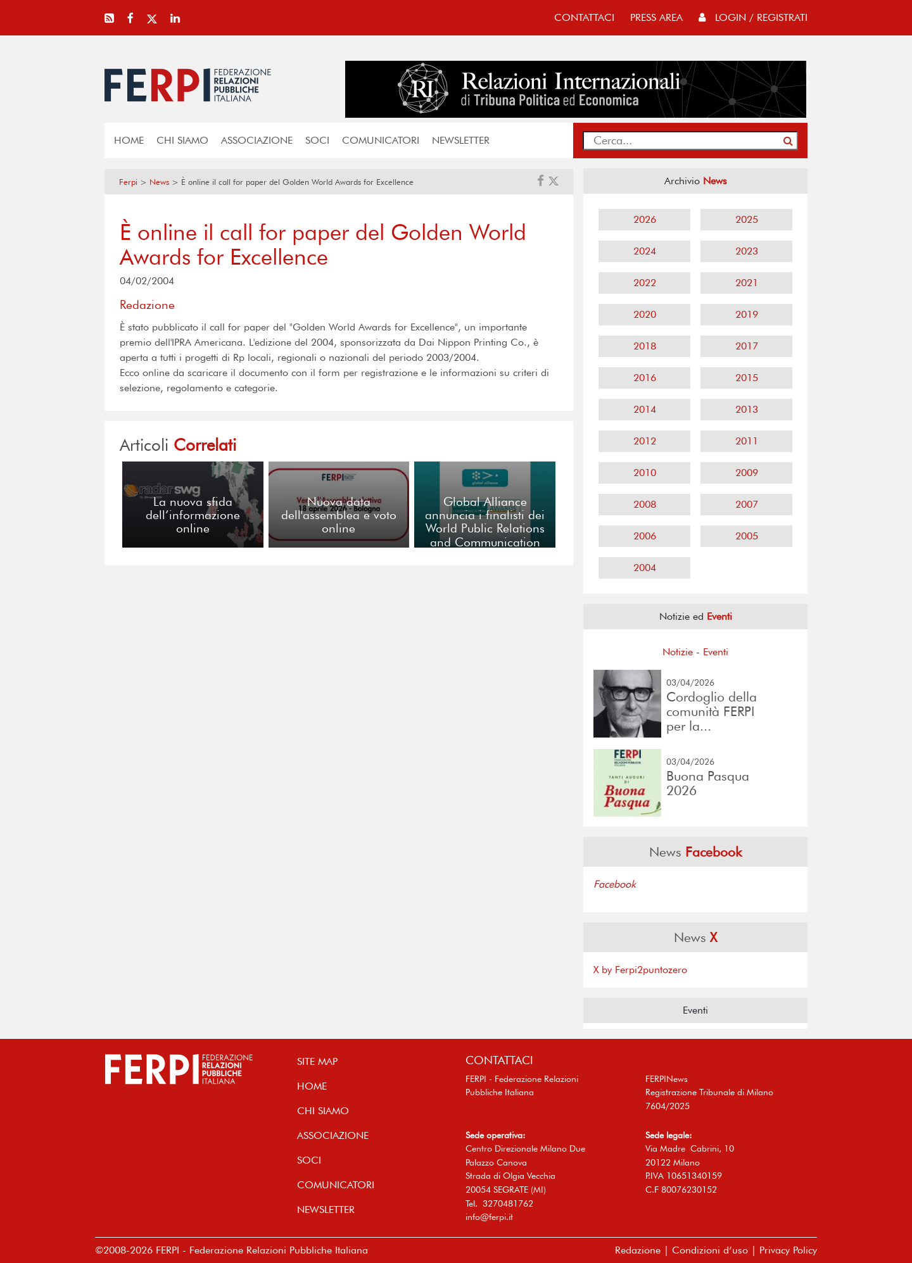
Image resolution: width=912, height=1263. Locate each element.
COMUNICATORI (380, 140)
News (159, 182)
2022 (644, 283)
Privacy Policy (788, 1250)
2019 (746, 314)
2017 (746, 346)
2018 (644, 346)
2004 (644, 568)
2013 (746, 409)
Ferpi (128, 182)
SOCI (317, 140)
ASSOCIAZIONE (257, 140)
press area (656, 17)
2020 (644, 314)
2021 (746, 283)
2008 (644, 504)
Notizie (677, 652)
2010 (644, 473)
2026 (644, 219)
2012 (644, 441)
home (129, 140)
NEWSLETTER (461, 140)
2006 (644, 536)
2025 (746, 219)
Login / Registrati (753, 17)
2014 (644, 409)
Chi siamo (182, 140)
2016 (644, 378)
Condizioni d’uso (710, 1250)
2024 (644, 251)
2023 (746, 251)
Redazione (638, 1250)
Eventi (715, 652)
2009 (746, 473)
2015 (746, 378)
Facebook (614, 884)
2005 (746, 536)
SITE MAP (317, 1061)
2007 (746, 504)
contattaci (584, 17)
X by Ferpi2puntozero (640, 970)
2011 (746, 441)
